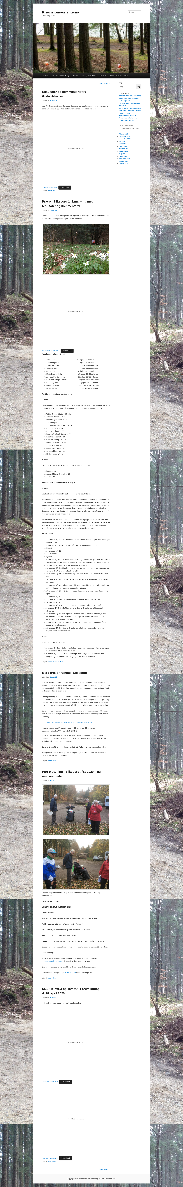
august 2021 (123, 151)
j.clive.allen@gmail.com (53, 961)
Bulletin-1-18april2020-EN (50, 1158)
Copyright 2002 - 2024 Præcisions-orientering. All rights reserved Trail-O (91, 1179)
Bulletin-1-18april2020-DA (50, 1082)
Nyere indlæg (105, 83)
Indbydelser (52, 662)
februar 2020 (123, 163)
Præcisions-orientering (61, 12)
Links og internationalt (89, 76)
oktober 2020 (123, 161)
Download (65, 187)
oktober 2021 (123, 149)
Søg (120, 83)
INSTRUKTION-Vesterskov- (50, 351)
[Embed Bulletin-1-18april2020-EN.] (76, 1119)
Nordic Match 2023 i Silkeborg (130, 96)
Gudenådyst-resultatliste (49, 187)
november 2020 (124, 159)
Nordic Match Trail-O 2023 (119, 76)
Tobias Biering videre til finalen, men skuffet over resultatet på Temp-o (128, 118)
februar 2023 (123, 134)
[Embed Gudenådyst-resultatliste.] (76, 148)
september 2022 (124, 139)
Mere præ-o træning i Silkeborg (64, 673)
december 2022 (124, 136)
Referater (103, 76)
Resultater (51, 190)
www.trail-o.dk (70, 973)
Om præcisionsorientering (60, 76)
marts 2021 (123, 156)
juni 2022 (122, 144)
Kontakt (75, 76)
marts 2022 (123, 146)
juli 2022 (122, 141)
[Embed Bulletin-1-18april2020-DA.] (76, 1042)
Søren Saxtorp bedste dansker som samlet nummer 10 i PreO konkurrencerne (130, 110)
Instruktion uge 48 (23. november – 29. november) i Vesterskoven (70, 722)
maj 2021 (122, 154)
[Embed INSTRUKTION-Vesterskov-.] (76, 311)
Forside (45, 76)
